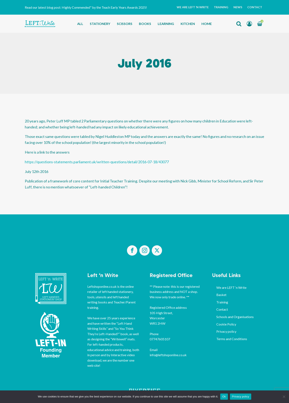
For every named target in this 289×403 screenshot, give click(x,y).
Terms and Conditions (231, 339)
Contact (254, 7)
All (80, 24)
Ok (224, 396)
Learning (166, 24)
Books (145, 24)
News (237, 7)
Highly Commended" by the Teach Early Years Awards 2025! (105, 7)
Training (221, 7)
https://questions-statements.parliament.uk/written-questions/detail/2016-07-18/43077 (97, 162)
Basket (221, 295)
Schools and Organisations (235, 317)
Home (206, 24)
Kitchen (188, 24)
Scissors (124, 24)
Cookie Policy (226, 324)
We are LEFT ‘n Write (193, 7)
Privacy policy (226, 331)
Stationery (100, 24)
